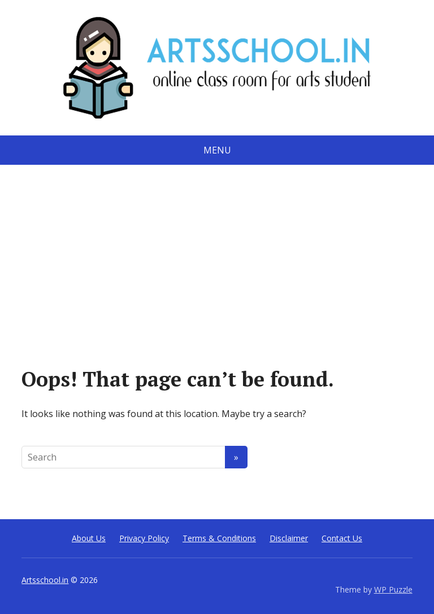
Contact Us (342, 538)
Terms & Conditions (219, 538)
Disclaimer (289, 538)
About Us (89, 538)
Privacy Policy (144, 538)
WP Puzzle (393, 589)
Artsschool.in (44, 579)
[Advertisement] (217, 249)
